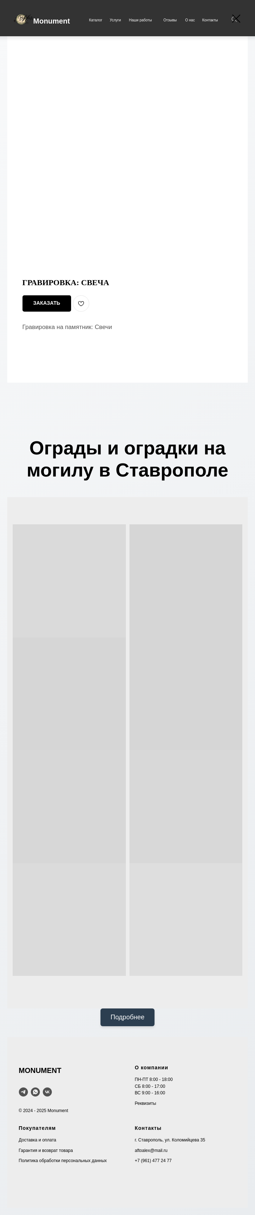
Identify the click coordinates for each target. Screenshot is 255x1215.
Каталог (95, 20)
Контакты (210, 20)
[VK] (47, 1092)
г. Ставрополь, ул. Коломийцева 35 (170, 1140)
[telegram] (23, 1092)
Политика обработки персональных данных (63, 1160)
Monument (51, 21)
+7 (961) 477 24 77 (153, 1160)
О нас (190, 20)
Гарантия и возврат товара (46, 1150)
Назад (26, 17)
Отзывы (170, 20)
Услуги (115, 20)
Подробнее (127, 1017)
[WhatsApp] (35, 1092)
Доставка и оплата (38, 1140)
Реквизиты (145, 1103)
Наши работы (140, 20)
